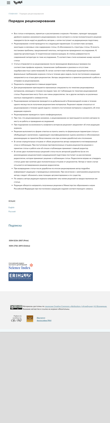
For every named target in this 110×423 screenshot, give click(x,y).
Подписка (15, 225)
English (11, 207)
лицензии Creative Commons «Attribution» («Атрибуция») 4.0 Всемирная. (76, 306)
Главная (13, 14)
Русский (12, 211)
